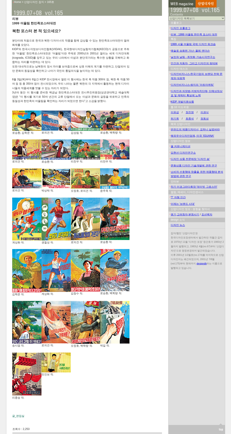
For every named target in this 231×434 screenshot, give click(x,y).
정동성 (205, 118)
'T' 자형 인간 (178, 197)
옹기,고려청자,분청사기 (185, 214)
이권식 (205, 112)
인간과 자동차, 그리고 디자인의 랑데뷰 (194, 63)
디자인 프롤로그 (180, 28)
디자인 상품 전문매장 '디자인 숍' (190, 159)
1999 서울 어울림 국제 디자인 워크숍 (193, 44)
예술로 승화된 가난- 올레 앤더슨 (190, 50)
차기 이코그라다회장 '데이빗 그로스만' (194, 186)
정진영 (190, 112)
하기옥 (175, 118)
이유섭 (175, 112)
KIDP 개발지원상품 (182, 101)
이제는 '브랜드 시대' (183, 203)
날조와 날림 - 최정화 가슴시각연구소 (193, 57)
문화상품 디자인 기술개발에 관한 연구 (194, 165)
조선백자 (206, 214)
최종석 (190, 118)
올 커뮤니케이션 (180, 146)
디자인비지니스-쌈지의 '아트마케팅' (192, 84)
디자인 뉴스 (178, 225)
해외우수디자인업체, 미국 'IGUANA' (192, 135)
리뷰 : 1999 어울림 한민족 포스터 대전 (194, 34)
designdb (201, 263)
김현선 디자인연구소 (183, 152)
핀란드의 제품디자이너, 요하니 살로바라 (195, 129)
